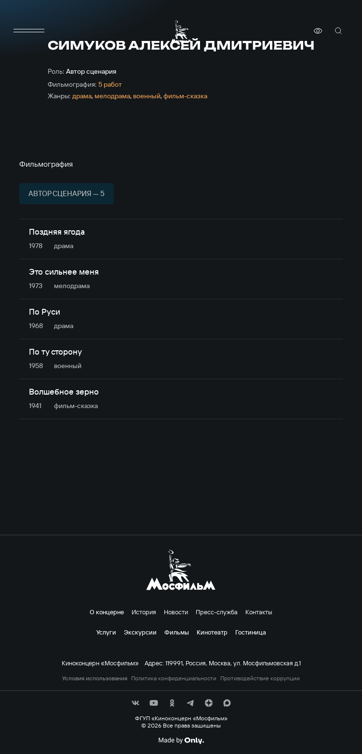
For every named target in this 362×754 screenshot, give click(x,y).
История (144, 612)
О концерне (107, 612)
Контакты (258, 612)
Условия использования (94, 678)
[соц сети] (135, 703)
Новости (176, 612)
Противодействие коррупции (260, 678)
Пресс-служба (217, 612)
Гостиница (250, 632)
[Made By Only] (181, 740)
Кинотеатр (212, 632)
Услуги (106, 632)
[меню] (29, 30)
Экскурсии (140, 632)
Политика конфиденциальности (173, 678)
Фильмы (176, 632)
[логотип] (181, 31)
